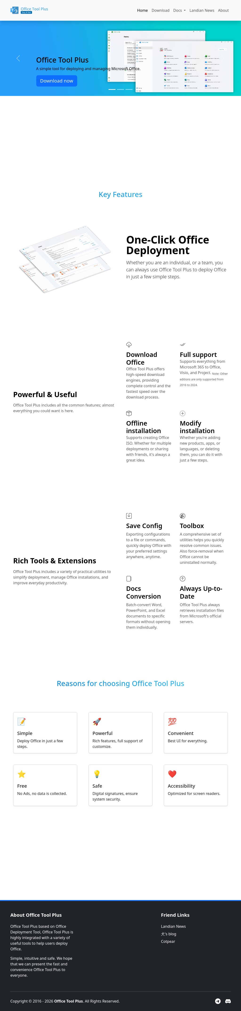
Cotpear (168, 941)
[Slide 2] (120, 89)
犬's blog (168, 933)
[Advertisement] (120, 134)
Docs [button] (178, 10)
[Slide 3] (129, 89)
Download (160, 10)
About (223, 10)
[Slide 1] (112, 89)
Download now (56, 81)
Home (142, 10)
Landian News (201, 10)
